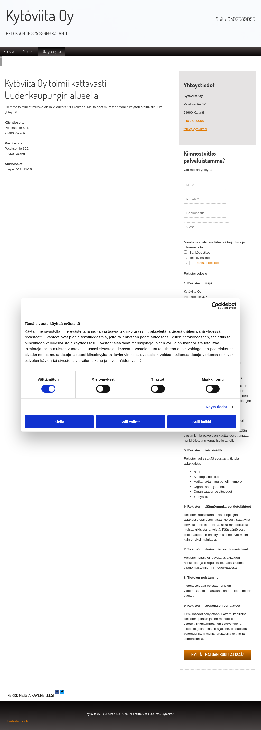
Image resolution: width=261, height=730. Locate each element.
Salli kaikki (201, 421)
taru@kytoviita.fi (195, 129)
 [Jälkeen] (1, 58)
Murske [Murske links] (28, 51)
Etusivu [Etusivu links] (9, 51)
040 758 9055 (194, 121)
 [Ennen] (0, 58)
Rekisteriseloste (207, 263)
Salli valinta (131, 421)
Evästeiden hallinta (17, 721)
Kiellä (59, 421)
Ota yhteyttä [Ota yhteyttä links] (51, 51)
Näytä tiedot (216, 407)
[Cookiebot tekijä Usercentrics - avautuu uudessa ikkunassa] (215, 305)
